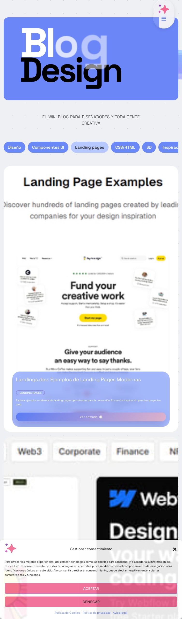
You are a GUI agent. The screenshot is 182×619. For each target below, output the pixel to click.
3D (149, 147)
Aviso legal (120, 612)
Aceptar (91, 588)
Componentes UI (48, 147)
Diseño (14, 147)
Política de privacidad (96, 612)
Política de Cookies (67, 612)
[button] (174, 549)
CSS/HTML (125, 147)
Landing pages (89, 147)
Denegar (91, 602)
